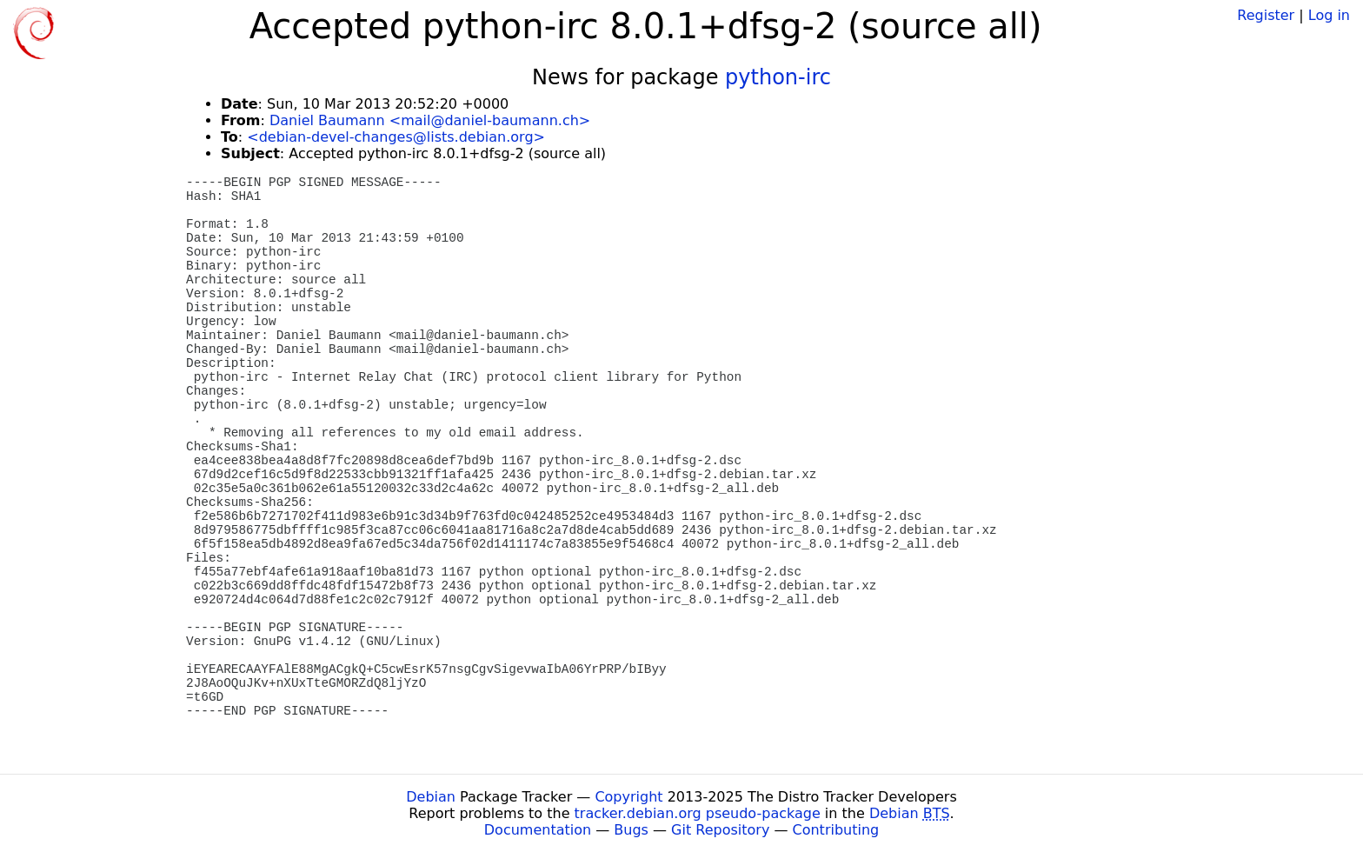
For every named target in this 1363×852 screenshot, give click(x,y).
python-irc (778, 77)
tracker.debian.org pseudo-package (698, 813)
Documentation (537, 830)
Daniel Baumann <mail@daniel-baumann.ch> (429, 120)
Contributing (836, 830)
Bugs (631, 830)
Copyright (628, 797)
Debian (430, 797)
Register (1265, 15)
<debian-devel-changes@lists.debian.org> (396, 137)
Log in (1329, 15)
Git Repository (720, 830)
